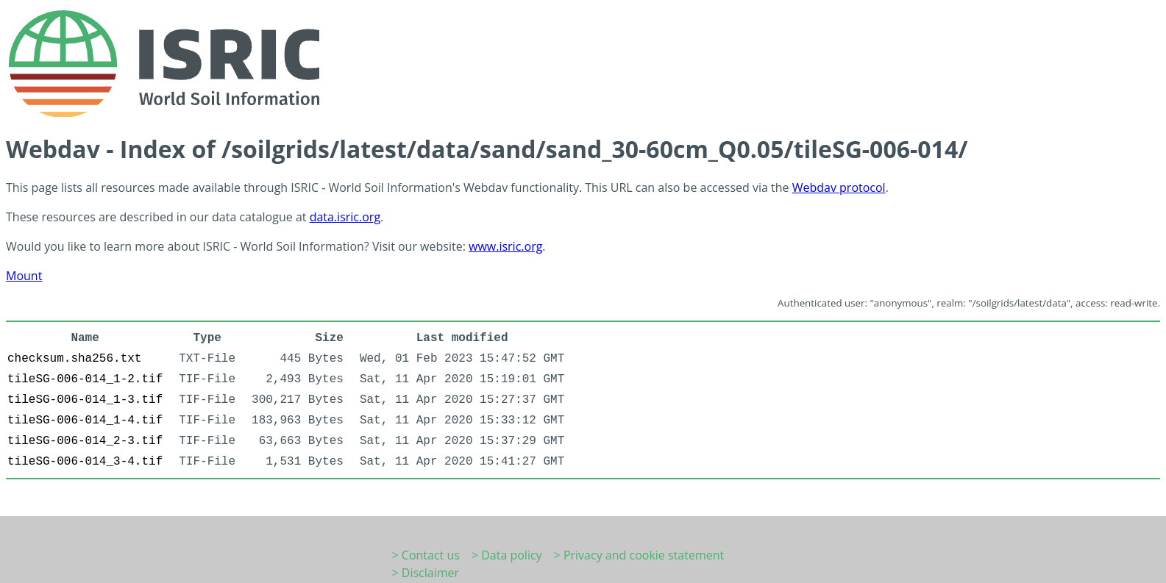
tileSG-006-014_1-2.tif (85, 379)
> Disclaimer (426, 573)
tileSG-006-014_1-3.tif (85, 400)
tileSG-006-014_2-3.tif (85, 441)
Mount (24, 276)
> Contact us (426, 555)
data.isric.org (345, 217)
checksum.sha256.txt (74, 359)
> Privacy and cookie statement (639, 555)
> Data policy (507, 555)
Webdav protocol (839, 187)
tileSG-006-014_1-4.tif (85, 420)
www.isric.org (505, 246)
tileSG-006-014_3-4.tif (85, 462)
